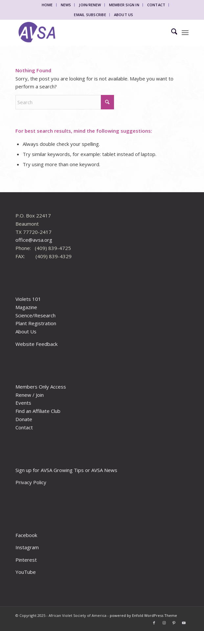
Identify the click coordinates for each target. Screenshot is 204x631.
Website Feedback (36, 344)
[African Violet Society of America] (84, 32)
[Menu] (185, 32)
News (66, 4)
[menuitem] (47, 5)
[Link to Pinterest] (174, 623)
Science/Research (35, 315)
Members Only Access (40, 386)
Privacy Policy (30, 482)
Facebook (26, 535)
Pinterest (26, 559)
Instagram (27, 547)
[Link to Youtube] (184, 623)
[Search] (171, 32)
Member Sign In (124, 4)
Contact (156, 4)
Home (47, 4)
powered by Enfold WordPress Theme (143, 615)
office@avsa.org (33, 240)
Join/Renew (90, 4)
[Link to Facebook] (154, 623)
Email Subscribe (90, 14)
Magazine (26, 307)
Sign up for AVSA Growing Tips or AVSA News (66, 470)
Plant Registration (35, 323)
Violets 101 (28, 299)
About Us (123, 14)
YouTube (25, 572)
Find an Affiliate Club (37, 411)
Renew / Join (29, 395)
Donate (23, 419)
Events (23, 402)
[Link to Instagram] (164, 623)
